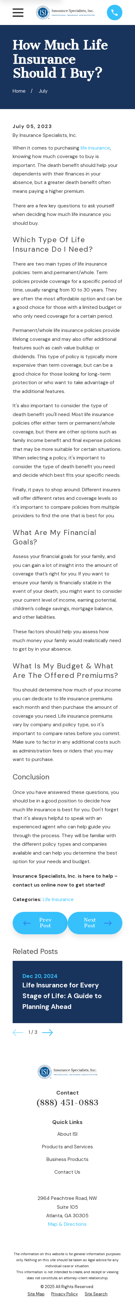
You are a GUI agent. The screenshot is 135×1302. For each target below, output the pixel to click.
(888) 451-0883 (67, 1102)
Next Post (98, 923)
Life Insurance (58, 899)
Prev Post (37, 923)
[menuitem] (36, 1294)
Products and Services (67, 1147)
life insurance (95, 148)
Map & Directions (67, 1224)
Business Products (67, 1159)
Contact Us (67, 1172)
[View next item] (47, 1032)
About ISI (67, 1134)
